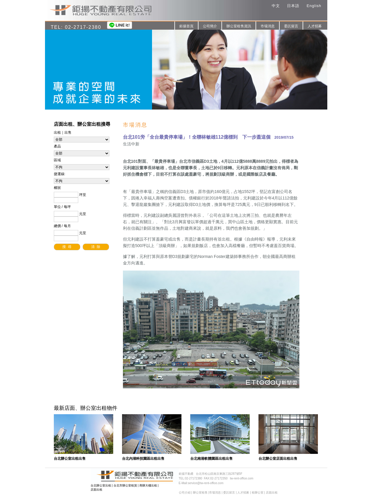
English (314, 6)
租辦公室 (257, 492)
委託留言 (291, 26)
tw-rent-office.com (241, 478)
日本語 (293, 6)
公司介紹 (185, 492)
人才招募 (315, 26)
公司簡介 (210, 26)
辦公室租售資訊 (238, 26)
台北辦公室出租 (101, 485)
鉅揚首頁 (186, 26)
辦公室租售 (200, 492)
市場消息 (268, 26)
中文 (276, 6)
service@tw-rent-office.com (205, 483)
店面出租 (96, 489)
